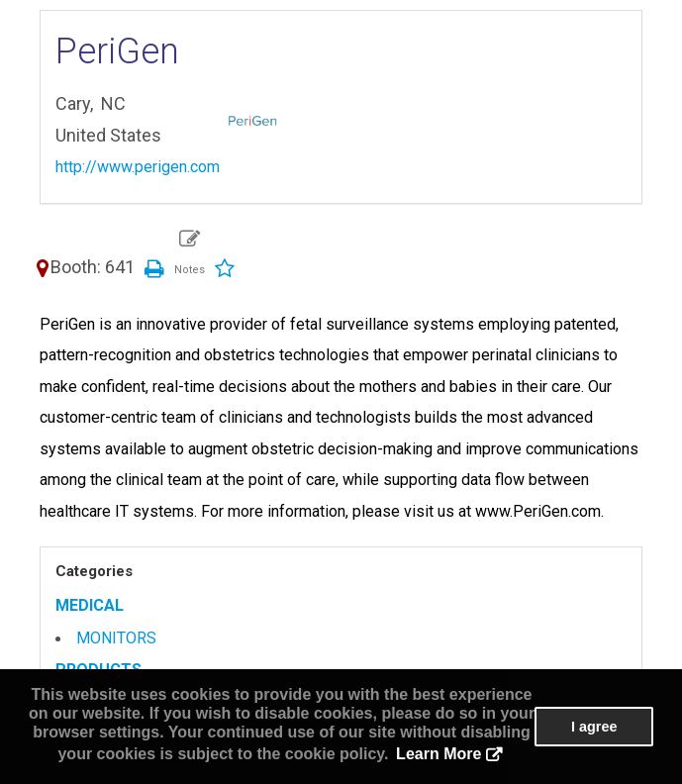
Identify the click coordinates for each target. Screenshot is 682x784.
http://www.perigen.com (137, 166)
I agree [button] (594, 727)
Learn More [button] (438, 753)
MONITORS (116, 638)
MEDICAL (89, 605)
